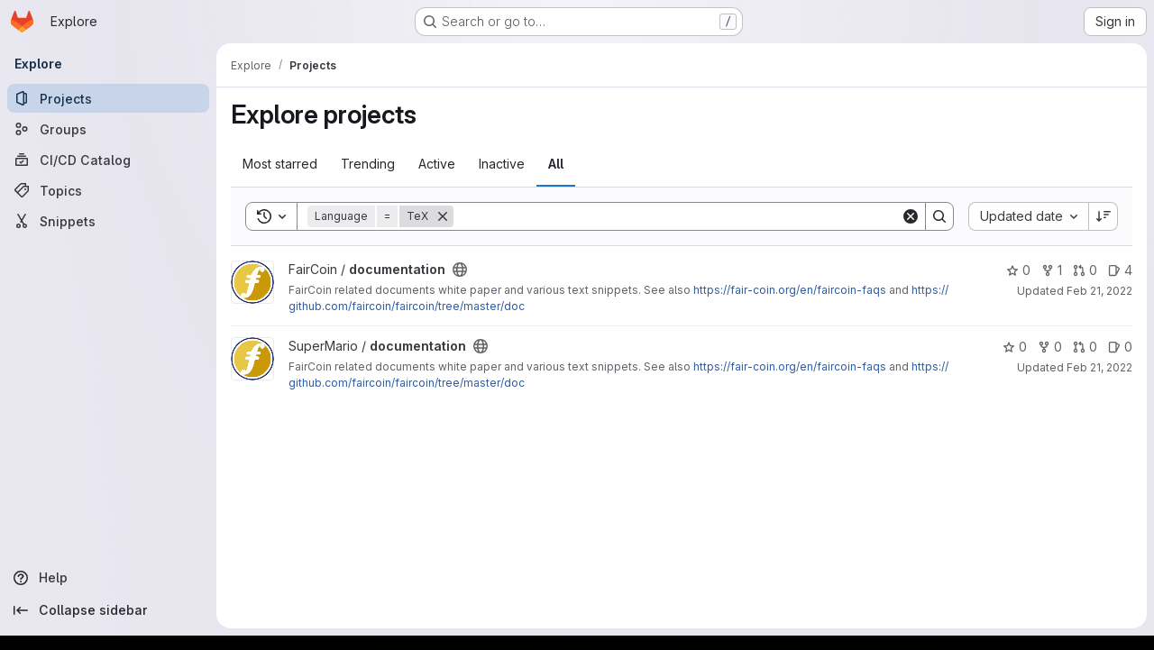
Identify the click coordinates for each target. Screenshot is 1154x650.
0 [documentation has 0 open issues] (1120, 346)
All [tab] (555, 163)
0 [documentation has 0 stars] (1018, 270)
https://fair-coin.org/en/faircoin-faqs (789, 290)
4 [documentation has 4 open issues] (1120, 270)
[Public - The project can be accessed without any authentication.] (460, 269)
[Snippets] (108, 220)
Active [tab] (436, 163)
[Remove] (442, 216)
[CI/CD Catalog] (108, 159)
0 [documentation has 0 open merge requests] (1085, 270)
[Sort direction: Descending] (1103, 216)
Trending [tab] (368, 163)
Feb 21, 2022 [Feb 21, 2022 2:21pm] (1099, 367)
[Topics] (108, 190)
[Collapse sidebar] (108, 610)
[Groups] (108, 128)
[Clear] (910, 216)
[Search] (677, 216)
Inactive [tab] (502, 163)
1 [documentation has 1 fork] (1051, 270)
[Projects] (108, 98)
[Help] (108, 577)
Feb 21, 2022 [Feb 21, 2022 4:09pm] (1099, 291)
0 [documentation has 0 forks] (1050, 346)
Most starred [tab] (280, 163)
